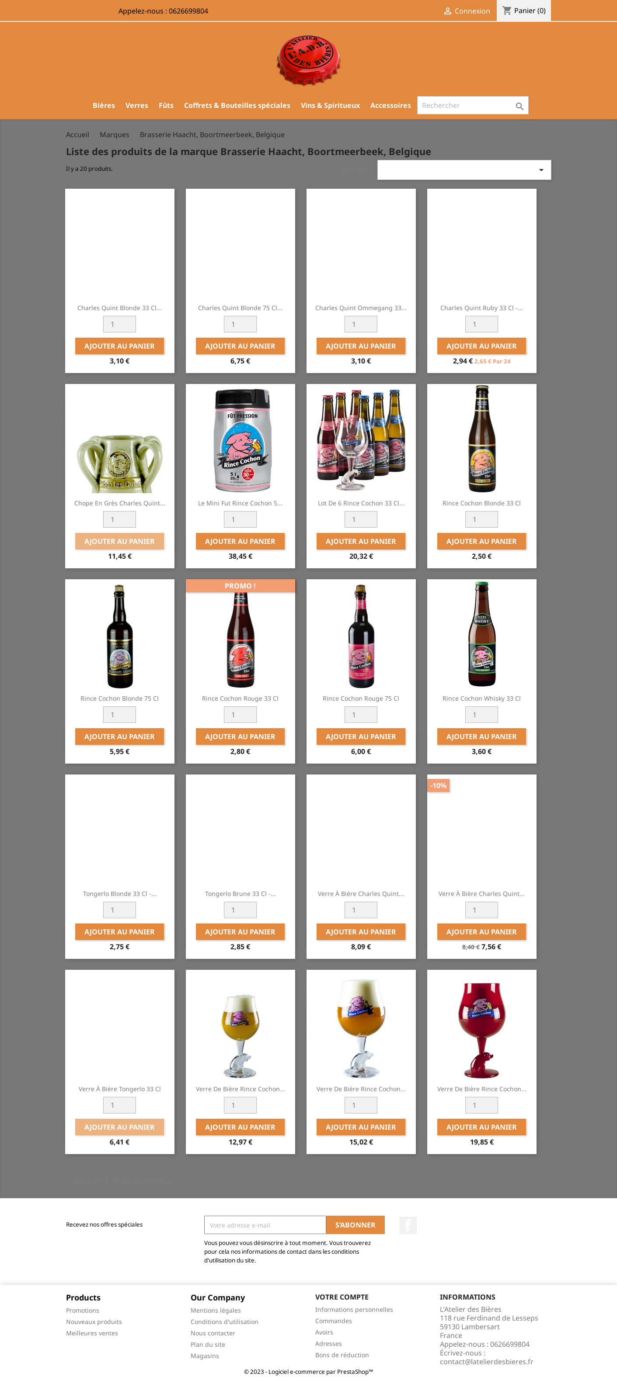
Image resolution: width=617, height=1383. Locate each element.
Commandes (333, 1321)
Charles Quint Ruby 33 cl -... (481, 308)
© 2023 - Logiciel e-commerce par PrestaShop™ (308, 1372)
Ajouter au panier (119, 346)
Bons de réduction (342, 1355)
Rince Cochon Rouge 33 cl (240, 698)
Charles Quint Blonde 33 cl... (119, 308)
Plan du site (208, 1344)
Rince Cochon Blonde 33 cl (482, 503)
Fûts (166, 105)
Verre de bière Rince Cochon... (240, 1089)
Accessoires (390, 105)
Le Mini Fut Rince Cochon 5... (240, 503)
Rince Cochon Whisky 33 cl (482, 698)
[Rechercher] (473, 105)
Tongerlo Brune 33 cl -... (240, 893)
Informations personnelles (354, 1309)
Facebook (408, 1225)
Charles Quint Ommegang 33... (361, 308)
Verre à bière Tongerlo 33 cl (120, 1089)
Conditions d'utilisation (224, 1321)
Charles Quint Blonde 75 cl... (240, 308)
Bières (104, 105)
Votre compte (342, 1297)
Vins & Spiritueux (330, 105)
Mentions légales (216, 1310)
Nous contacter (213, 1333)
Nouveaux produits (94, 1321)
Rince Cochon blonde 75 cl (119, 698)
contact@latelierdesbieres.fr (486, 1361)
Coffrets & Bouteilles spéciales (237, 105)
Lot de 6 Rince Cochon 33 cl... (361, 503)
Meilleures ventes (92, 1333)
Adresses (328, 1343)
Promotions (82, 1310)
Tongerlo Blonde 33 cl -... (120, 893)
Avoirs (324, 1332)
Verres (136, 105)
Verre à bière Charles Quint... (361, 893)
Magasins (205, 1356)
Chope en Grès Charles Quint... (119, 503)
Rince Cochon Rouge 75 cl (361, 698)
